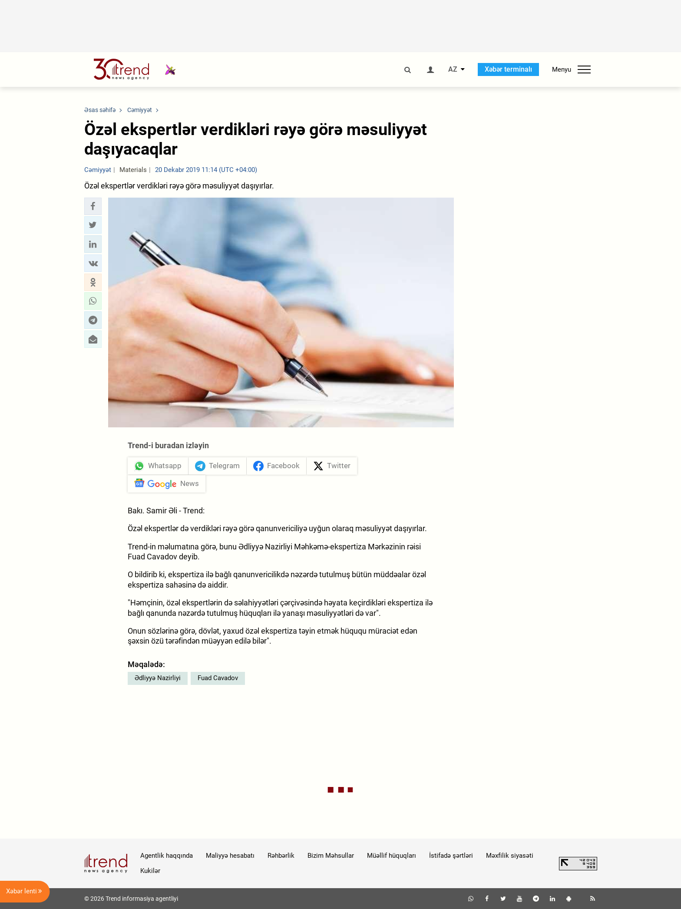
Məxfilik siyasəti (509, 855)
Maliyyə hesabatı (230, 855)
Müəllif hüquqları (391, 855)
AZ (452, 69)
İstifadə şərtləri (451, 855)
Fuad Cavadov (218, 678)
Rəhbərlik (281, 855)
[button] (93, 206)
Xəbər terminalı (508, 69)
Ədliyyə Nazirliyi (158, 678)
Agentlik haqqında (166, 855)
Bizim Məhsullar (330, 855)
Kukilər (150, 871)
